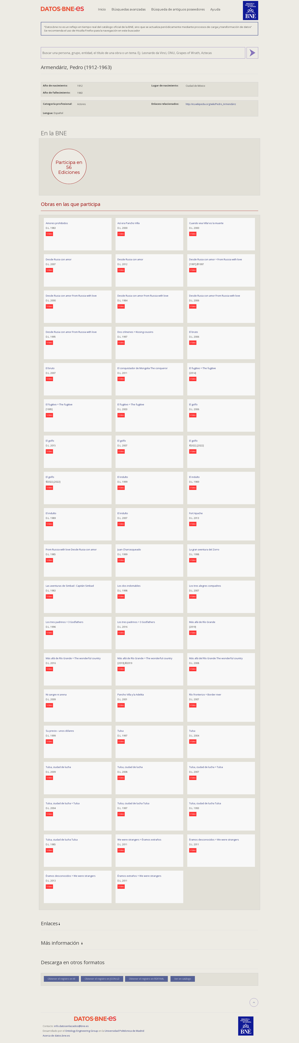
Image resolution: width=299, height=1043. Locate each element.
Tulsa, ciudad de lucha (58, 767)
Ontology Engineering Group (82, 1031)
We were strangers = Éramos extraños (139, 839)
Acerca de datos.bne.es (56, 1035)
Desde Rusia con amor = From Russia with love (215, 259)
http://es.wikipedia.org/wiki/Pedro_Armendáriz (211, 104)
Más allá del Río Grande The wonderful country (216, 658)
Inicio (102, 9)
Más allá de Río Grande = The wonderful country (73, 658)
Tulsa (120, 730)
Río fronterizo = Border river (205, 694)
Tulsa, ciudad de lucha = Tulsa (206, 767)
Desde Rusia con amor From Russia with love (71, 295)
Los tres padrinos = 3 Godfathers (64, 622)
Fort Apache (196, 513)
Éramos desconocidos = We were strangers (214, 839)
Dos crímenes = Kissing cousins (135, 332)
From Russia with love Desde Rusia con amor (71, 549)
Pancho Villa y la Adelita (130, 694)
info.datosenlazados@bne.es (71, 1026)
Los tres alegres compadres (205, 585)
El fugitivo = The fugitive (202, 368)
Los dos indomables (129, 585)
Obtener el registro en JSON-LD (102, 978)
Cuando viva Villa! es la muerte (206, 223)
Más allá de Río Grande (202, 622)
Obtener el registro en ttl (61, 978)
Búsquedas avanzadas (128, 9)
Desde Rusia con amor (59, 259)
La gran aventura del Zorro (204, 549)
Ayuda (215, 9)
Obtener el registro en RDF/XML (146, 978)
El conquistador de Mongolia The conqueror (142, 368)
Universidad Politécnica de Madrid (124, 1031)
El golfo (193, 404)
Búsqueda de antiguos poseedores (178, 9)
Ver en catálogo (182, 978)
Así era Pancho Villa (128, 223)
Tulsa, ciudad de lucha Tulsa (133, 803)
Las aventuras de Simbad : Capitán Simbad (70, 585)
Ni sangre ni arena (56, 694)
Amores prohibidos (57, 223)
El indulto (122, 477)
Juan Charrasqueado (129, 549)
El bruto (193, 332)
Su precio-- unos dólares (60, 730)
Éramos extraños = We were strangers (139, 876)
